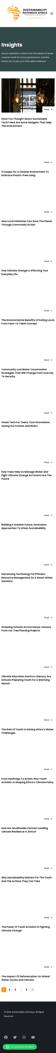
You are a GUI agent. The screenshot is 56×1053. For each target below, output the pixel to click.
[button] (20, 1047)
